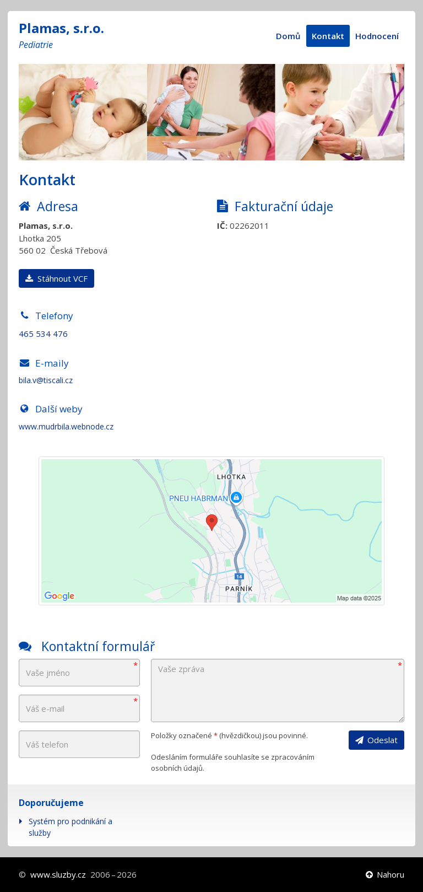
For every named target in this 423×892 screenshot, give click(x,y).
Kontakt (328, 35)
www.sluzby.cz (58, 874)
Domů (288, 35)
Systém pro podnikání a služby (70, 827)
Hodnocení (377, 35)
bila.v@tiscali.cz (46, 380)
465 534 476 (43, 333)
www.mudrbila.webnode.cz (66, 426)
